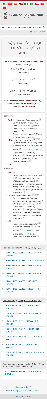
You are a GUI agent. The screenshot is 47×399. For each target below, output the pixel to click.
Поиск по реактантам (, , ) (22, 247)
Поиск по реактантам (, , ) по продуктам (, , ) (23, 365)
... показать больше (31, 149)
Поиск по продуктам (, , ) (22, 300)
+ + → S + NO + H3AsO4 (25, 260)
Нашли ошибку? (23, 387)
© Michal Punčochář (23, 396)
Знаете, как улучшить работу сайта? (23, 390)
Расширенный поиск (38, 31)
